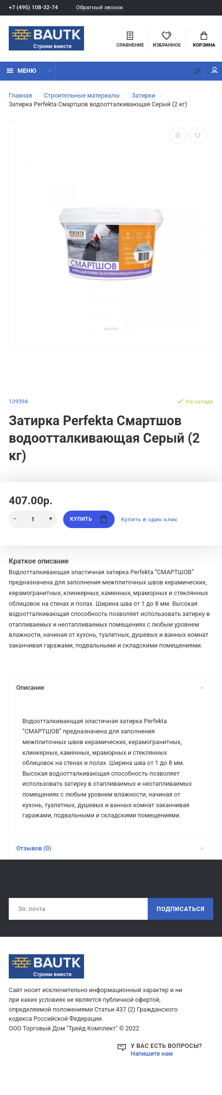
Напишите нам (152, 1053)
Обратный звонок (99, 7)
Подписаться (180, 908)
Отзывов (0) (110, 848)
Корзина (204, 40)
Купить (88, 519)
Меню (21, 70)
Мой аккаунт (214, 70)
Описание (110, 687)
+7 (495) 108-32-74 (33, 7)
